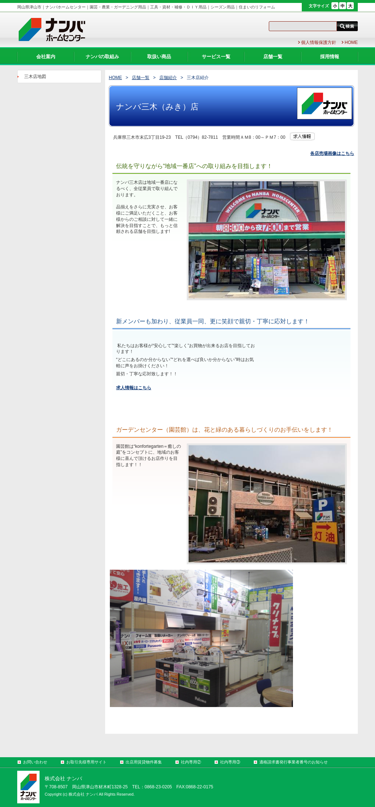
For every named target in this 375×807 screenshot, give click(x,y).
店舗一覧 (140, 77)
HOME (115, 77)
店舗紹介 (168, 77)
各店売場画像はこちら (332, 153)
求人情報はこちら (133, 387)
